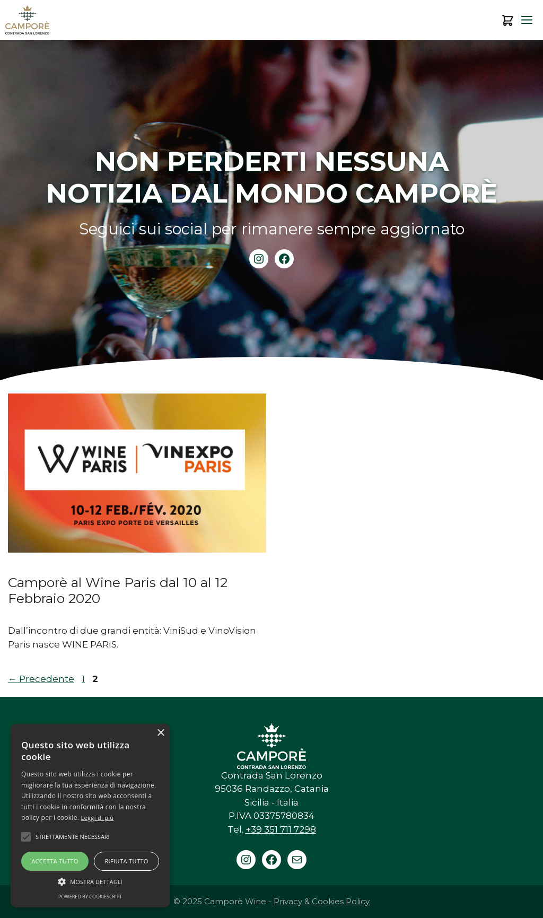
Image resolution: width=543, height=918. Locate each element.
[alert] (90, 815)
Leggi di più (97, 817)
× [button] (160, 733)
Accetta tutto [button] (54, 861)
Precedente (41, 679)
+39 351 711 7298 (281, 829)
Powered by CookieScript (90, 896)
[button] (90, 881)
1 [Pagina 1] (84, 679)
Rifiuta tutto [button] (126, 861)
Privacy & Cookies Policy (322, 901)
